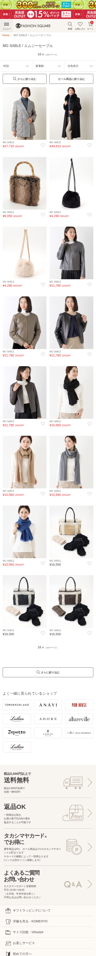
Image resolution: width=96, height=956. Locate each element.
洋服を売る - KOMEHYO (26, 921)
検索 (70, 26)
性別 (6, 66)
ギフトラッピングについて (28, 911)
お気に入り (80, 26)
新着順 (40, 66)
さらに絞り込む (24, 80)
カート (90, 25)
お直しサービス (20, 943)
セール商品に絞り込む (71, 79)
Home (5, 35)
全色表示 (73, 66)
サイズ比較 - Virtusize (24, 932)
